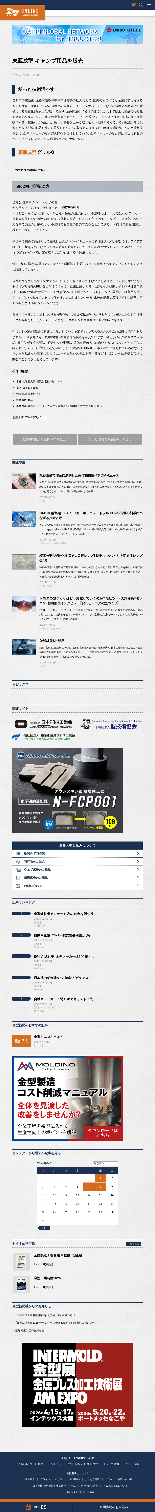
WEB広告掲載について (115, 1480)
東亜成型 (27, 152)
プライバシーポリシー (52, 1473)
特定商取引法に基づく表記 (80, 1486)
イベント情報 (53, 538)
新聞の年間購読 (34, 848)
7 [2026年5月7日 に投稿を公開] (89, 1181)
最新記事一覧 (25, 1458)
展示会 (64, 538)
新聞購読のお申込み (113, 1507)
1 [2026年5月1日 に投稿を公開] (100, 1172)
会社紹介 (30, 1473)
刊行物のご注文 (34, 856)
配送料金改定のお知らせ (29, 1324)
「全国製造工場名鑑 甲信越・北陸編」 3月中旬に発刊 (45, 1309)
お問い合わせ (33, 880)
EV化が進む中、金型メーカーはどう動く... (64, 951)
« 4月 (44, 1222)
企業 (48, 580)
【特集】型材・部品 (51, 635)
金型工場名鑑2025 (47, 1273)
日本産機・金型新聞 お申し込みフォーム (54, 1480)
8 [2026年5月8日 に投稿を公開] (100, 1181)
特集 (37, 75)
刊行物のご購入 (89, 1480)
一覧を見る (133, 1238)
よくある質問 (92, 1473)
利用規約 (75, 1473)
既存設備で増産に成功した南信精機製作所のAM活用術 (79, 470)
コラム (38, 1040)
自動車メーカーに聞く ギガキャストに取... (65, 994)
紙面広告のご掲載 (36, 872)
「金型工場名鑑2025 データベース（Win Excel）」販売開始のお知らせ (54, 1317)
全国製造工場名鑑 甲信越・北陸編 (58, 1250)
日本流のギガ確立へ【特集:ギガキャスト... (64, 972)
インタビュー (53, 623)
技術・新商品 (75, 1458)
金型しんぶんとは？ (48, 1031)
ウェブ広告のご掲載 (37, 864)
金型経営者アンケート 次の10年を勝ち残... (65, 908)
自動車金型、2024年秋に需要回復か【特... (63, 930)
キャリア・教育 (111, 1458)
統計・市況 (92, 1458)
